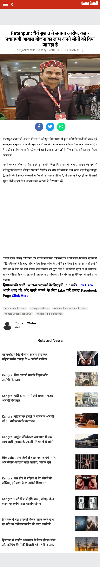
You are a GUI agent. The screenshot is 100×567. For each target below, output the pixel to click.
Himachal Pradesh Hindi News (70, 308)
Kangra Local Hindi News (18, 313)
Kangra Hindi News (15, 308)
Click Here (84, 285)
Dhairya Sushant (39, 308)
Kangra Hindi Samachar (49, 313)
